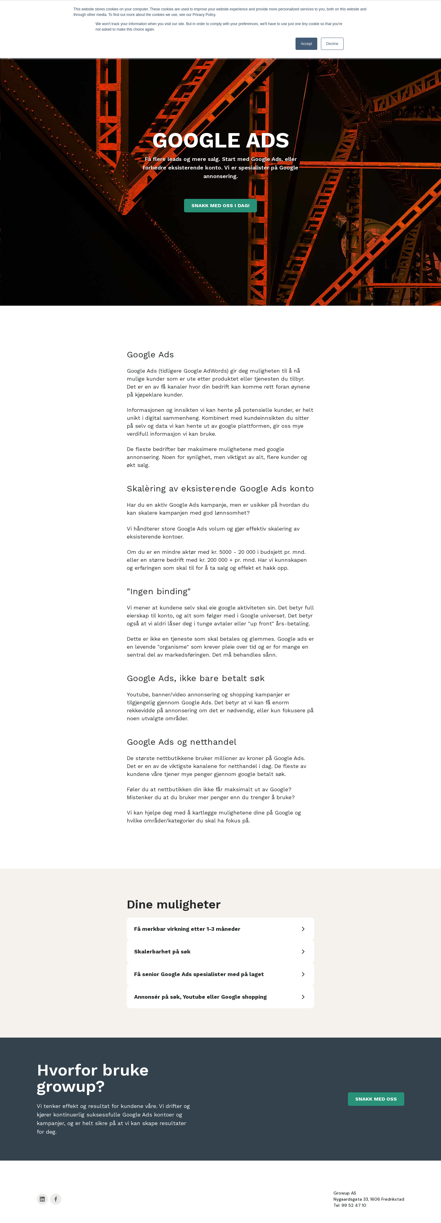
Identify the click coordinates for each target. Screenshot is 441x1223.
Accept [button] (306, 44)
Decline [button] (332, 44)
